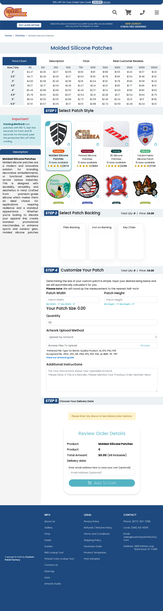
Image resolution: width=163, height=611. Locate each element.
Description (56, 61)
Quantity (53, 316)
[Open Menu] (156, 12)
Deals (47, 540)
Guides (48, 546)
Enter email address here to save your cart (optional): (100, 467)
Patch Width (56, 293)
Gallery (48, 527)
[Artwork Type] (101, 337)
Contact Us (51, 565)
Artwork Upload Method (65, 330)
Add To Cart (102, 483)
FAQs (47, 533)
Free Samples (92, 558)
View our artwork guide (60, 357)
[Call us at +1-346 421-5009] (142, 13)
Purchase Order (93, 546)
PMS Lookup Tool (53, 552)
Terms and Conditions (97, 533)
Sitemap (49, 571)
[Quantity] (101, 322)
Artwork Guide (52, 583)
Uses (47, 577)
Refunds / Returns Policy (98, 527)
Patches (20, 35)
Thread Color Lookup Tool (59, 558)
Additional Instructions (64, 364)
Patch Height (114, 293)
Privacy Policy (91, 521)
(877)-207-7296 (141, 521)
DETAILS (106, 2)
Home (8, 35)
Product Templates (95, 552)
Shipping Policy (92, 540)
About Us (49, 521)
